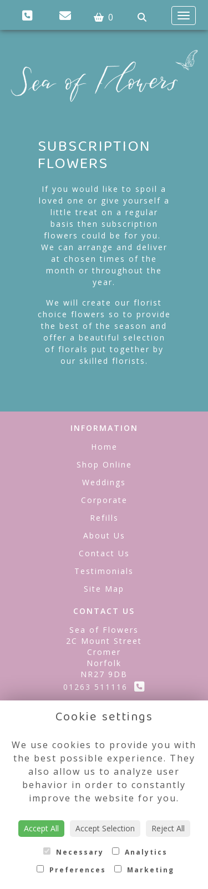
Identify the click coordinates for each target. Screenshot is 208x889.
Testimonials (104, 571)
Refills (104, 517)
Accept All (41, 828)
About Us (104, 535)
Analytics (140, 852)
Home (104, 446)
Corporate (104, 500)
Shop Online (104, 464)
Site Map (104, 588)
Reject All (168, 828)
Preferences (71, 870)
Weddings (104, 482)
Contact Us (104, 553)
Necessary (73, 852)
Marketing (144, 870)
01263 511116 (104, 687)
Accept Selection (105, 828)
